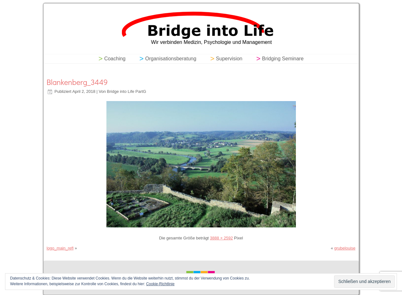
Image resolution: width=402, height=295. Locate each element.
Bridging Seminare (283, 58)
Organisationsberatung (170, 58)
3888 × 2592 (221, 238)
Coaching (115, 58)
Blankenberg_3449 (77, 82)
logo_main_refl (60, 248)
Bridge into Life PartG (126, 91)
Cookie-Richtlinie (160, 284)
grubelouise (344, 248)
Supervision (229, 58)
